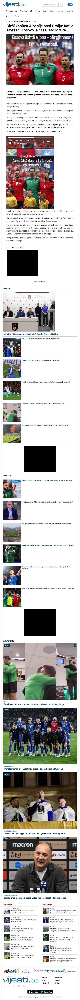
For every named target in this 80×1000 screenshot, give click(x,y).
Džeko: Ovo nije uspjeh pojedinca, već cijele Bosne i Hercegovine (34, 833)
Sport (52, 11)
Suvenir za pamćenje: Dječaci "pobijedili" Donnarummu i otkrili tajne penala (47, 480)
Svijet (45, 11)
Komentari (70, 11)
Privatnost (45, 983)
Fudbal (7, 645)
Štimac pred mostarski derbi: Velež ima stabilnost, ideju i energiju (35, 898)
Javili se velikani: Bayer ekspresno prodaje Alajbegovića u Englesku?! (46, 382)
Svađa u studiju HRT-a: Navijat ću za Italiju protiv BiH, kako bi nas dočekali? (47, 502)
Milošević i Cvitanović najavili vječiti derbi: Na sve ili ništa (31, 334)
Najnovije (23, 11)
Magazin (9, 16)
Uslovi (44, 980)
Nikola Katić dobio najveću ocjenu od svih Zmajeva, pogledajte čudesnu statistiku (46, 567)
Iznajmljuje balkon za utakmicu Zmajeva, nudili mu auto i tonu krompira (46, 523)
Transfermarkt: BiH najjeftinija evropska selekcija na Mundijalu (33, 769)
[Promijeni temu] (70, 4)
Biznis (17, 16)
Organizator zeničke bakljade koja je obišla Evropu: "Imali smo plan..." (46, 425)
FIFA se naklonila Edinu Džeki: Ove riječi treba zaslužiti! (40, 339)
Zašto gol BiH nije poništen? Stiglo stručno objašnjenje (40, 360)
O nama (44, 977)
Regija (38, 11)
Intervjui (60, 11)
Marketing (58, 977)
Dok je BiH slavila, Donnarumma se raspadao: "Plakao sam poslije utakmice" (48, 545)
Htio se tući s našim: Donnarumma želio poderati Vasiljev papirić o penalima (48, 588)
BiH (31, 11)
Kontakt (57, 983)
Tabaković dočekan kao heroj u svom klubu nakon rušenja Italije (43, 403)
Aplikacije (58, 980)
